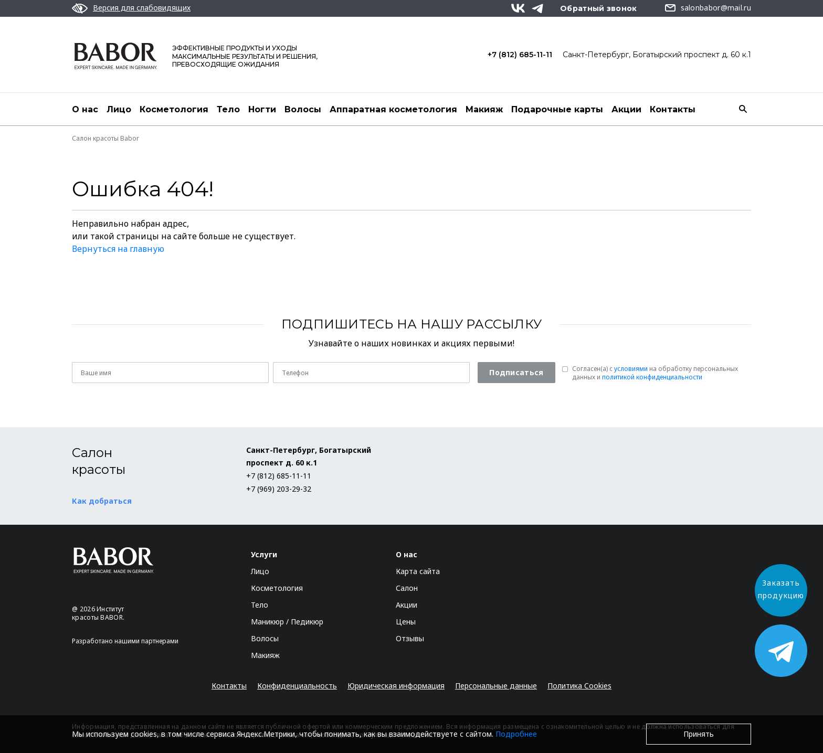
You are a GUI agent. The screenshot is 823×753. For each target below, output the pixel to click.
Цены (406, 622)
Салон (407, 588)
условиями (631, 368)
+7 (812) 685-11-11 (520, 54)
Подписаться (516, 372)
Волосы (302, 109)
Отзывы (410, 638)
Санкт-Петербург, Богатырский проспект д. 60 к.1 (657, 54)
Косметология (174, 109)
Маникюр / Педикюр (287, 622)
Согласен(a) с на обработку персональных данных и (655, 373)
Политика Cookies (579, 686)
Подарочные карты (557, 109)
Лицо (119, 109)
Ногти (262, 109)
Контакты (672, 109)
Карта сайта (418, 571)
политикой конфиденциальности (652, 377)
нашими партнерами (146, 641)
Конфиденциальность (297, 686)
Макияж (484, 109)
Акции (626, 109)
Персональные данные (496, 686)
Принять (698, 734)
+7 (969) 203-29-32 (278, 489)
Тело (228, 109)
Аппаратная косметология (393, 109)
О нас (85, 109)
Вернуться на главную (118, 248)
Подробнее (516, 734)
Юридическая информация (396, 686)
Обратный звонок (598, 8)
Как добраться (102, 501)
